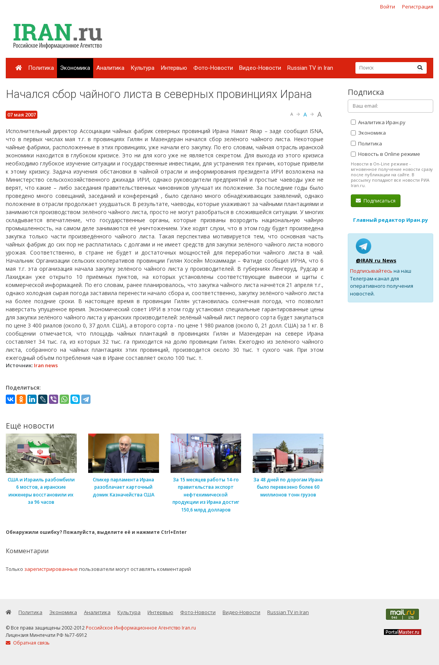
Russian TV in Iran (310, 67)
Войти (387, 6)
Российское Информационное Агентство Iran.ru (141, 627)
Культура (142, 67)
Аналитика (110, 67)
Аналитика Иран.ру (378, 122)
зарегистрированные (51, 568)
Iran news (46, 365)
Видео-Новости (260, 67)
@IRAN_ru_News (376, 260)
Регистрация (417, 6)
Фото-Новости (213, 67)
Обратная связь (28, 643)
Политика (41, 67)
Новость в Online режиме (385, 153)
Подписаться (375, 200)
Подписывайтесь (371, 270)
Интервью (174, 67)
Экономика (75, 67)
